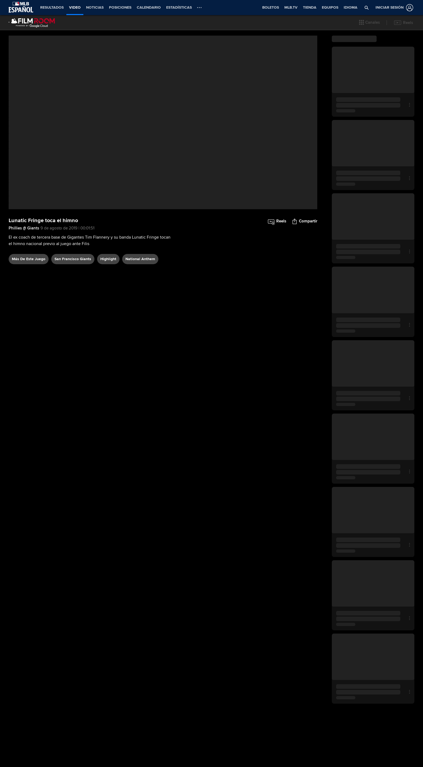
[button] (369, 22)
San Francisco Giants (72, 259)
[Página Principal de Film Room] (32, 23)
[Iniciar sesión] (393, 7)
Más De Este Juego (28, 259)
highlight (108, 259)
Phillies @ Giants (24, 228)
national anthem (140, 259)
